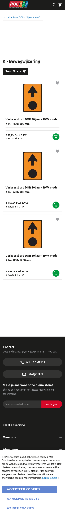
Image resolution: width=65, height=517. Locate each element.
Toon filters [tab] (13, 71)
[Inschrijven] (51, 404)
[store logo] (25, 4)
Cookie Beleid (49, 477)
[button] (57, 83)
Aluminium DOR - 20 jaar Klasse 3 (24, 17)
